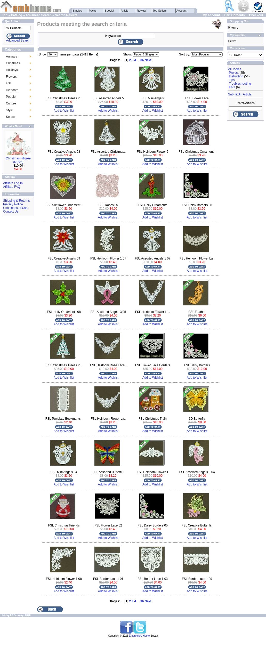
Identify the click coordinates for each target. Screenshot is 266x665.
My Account (211, 15)
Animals (11, 56)
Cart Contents (234, 15)
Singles (77, 10)
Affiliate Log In (13, 183)
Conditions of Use (15, 208)
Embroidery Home (139, 635)
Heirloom (12, 90)
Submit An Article (240, 94)
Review (141, 10)
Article (124, 10)
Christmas (13, 63)
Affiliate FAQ (11, 187)
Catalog (16, 15)
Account (181, 10)
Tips (232, 80)
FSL (9, 83)
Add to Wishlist (64, 110)
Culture (11, 103)
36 (142, 60)
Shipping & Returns (16, 200)
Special (109, 10)
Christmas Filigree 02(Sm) (18, 160)
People (10, 97)
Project (233, 73)
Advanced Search (39, 15)
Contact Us (10, 211)
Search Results (66, 15)
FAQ (232, 87)
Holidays (12, 70)
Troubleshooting (240, 83)
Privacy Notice (13, 204)
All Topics (234, 69)
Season (11, 117)
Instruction (236, 76)
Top (4, 15)
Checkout (256, 15)
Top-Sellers (159, 10)
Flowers (11, 76)
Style (9, 110)
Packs (92, 10)
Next (148, 60)
